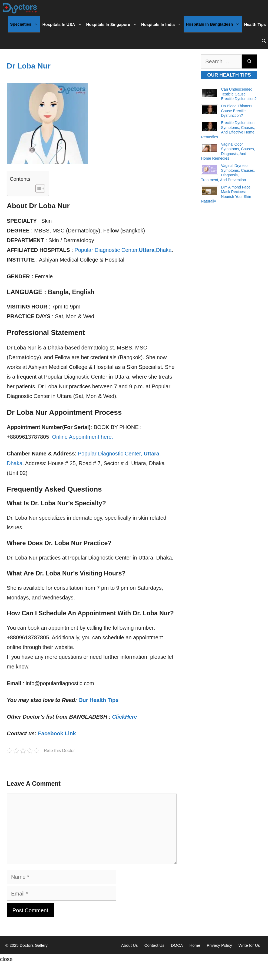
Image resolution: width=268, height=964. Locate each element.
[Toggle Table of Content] (37, 188)
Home (194, 945)
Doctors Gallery (33, 945)
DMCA (177, 945)
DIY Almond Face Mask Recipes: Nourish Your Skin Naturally (226, 194)
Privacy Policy (219, 945)
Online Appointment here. (82, 437)
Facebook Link (57, 733)
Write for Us (249, 945)
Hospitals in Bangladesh (214, 24)
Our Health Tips (98, 700)
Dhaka (14, 463)
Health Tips (255, 24)
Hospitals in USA (63, 24)
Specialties (25, 24)
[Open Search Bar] (264, 41)
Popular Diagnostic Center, (118, 454)
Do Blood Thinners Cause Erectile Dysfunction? (236, 111)
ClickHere (124, 717)
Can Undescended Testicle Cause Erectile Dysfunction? (239, 94)
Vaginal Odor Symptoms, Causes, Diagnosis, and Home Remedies (228, 151)
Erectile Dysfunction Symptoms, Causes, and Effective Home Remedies (228, 130)
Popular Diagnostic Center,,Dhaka (122, 250)
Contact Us (154, 945)
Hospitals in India (162, 24)
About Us (129, 945)
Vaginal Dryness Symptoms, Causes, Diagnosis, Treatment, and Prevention (228, 172)
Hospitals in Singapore (112, 24)
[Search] (249, 61)
